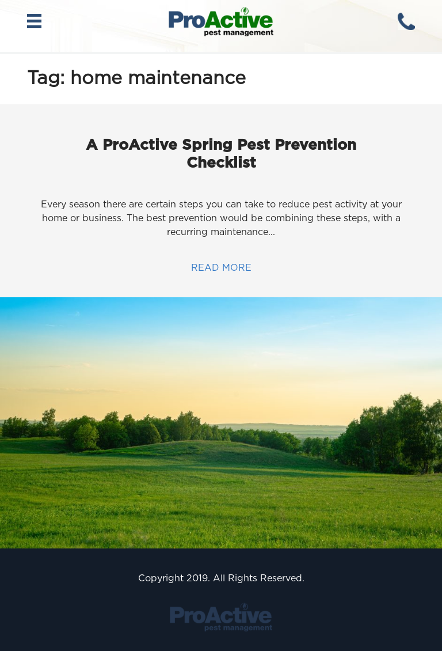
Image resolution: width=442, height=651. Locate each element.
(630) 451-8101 (406, 21)
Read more (221, 267)
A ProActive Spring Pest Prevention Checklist (221, 153)
